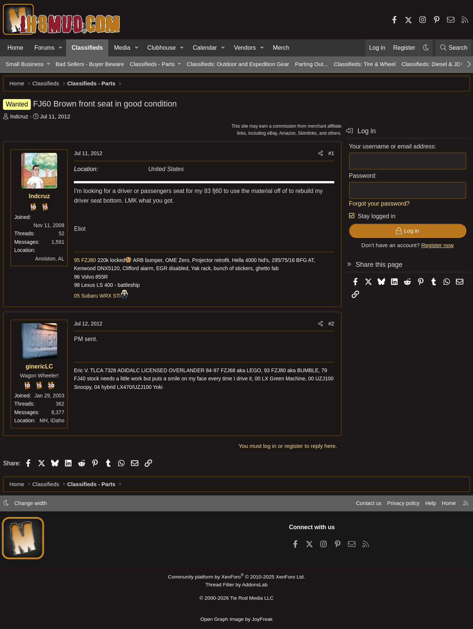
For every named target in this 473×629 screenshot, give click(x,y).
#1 (329, 156)
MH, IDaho (54, 423)
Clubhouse (161, 48)
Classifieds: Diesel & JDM (433, 64)
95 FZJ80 (87, 263)
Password (359, 178)
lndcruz (21, 118)
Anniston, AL (52, 261)
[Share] (318, 156)
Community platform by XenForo (236, 579)
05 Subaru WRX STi (99, 298)
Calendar (205, 48)
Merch (281, 48)
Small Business (25, 64)
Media (122, 48)
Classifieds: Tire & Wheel (365, 64)
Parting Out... (311, 64)
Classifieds (87, 48)
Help (426, 505)
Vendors (245, 48)
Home (15, 48)
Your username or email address (389, 148)
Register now (435, 248)
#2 (329, 326)
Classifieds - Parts (152, 64)
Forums (45, 48)
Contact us (361, 505)
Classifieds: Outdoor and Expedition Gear (238, 64)
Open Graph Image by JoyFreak (236, 619)
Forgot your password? (376, 206)
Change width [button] (36, 505)
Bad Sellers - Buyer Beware (90, 64)
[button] (60, 47)
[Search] (453, 47)
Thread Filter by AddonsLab (236, 586)
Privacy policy (397, 505)
